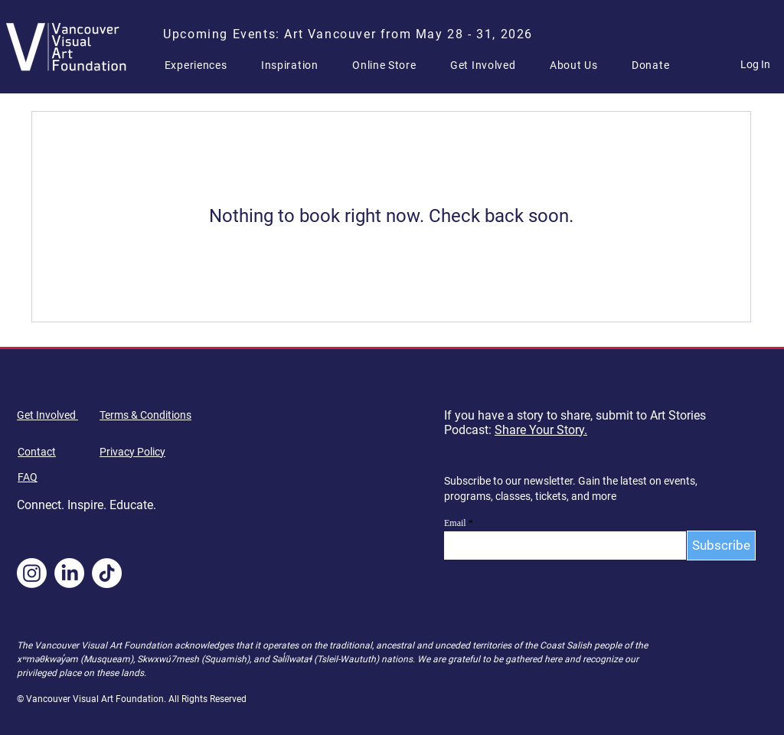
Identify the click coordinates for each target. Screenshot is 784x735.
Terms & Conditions (145, 415)
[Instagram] (32, 573)
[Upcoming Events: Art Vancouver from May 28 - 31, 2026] (350, 34)
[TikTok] (107, 573)
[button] (202, 65)
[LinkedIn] (69, 573)
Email (455, 523)
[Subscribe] (721, 545)
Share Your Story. (541, 430)
